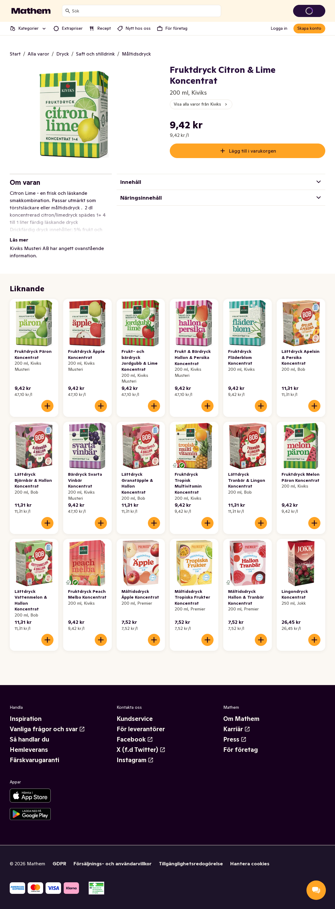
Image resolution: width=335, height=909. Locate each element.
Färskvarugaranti (34, 760)
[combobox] (145, 11)
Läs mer (19, 239)
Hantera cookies (249, 863)
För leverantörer (141, 729)
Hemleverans (29, 750)
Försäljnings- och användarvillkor (112, 863)
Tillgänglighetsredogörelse (191, 863)
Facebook (135, 739)
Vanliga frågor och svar (47, 729)
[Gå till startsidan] (31, 11)
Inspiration (26, 719)
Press (235, 739)
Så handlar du (29, 739)
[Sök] (68, 11)
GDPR (59, 863)
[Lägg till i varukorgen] (47, 406)
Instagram (135, 760)
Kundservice (135, 719)
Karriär (236, 729)
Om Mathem (241, 719)
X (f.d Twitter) (141, 750)
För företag (240, 750)
